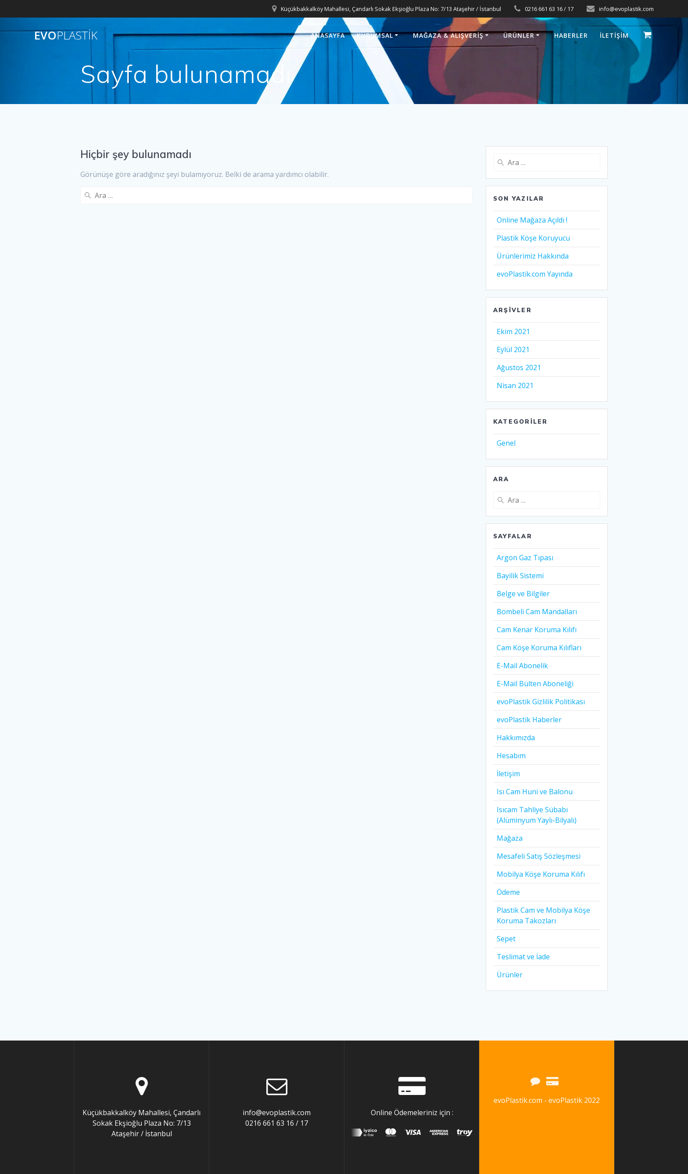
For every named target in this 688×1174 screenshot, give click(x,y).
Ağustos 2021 (519, 367)
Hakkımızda (516, 737)
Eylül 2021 (513, 349)
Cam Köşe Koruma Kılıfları (539, 647)
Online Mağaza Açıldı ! (532, 220)
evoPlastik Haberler (529, 719)
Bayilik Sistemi (520, 575)
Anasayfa (328, 35)
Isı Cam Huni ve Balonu (535, 791)
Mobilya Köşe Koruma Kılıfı (541, 874)
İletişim (614, 35)
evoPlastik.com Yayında (535, 274)
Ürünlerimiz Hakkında (533, 256)
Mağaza (510, 838)
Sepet (506, 939)
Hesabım (511, 755)
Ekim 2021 (513, 331)
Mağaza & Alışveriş (448, 35)
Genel (506, 443)
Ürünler (518, 35)
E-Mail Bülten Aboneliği (535, 683)
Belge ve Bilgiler (523, 593)
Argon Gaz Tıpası (525, 557)
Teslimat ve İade (523, 957)
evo (65, 35)
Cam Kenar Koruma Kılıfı (537, 629)
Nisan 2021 (515, 385)
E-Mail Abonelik (522, 665)
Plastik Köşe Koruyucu (533, 238)
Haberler (571, 35)
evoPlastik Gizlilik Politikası (541, 701)
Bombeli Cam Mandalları (537, 611)
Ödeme (508, 892)
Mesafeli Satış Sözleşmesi (538, 856)
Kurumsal (375, 35)
